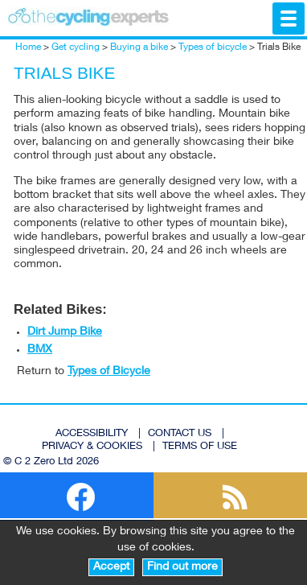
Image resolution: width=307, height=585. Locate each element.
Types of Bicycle (109, 371)
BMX (39, 350)
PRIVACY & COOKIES (92, 447)
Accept (111, 567)
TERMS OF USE (199, 447)
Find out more (182, 567)
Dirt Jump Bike (64, 332)
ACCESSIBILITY (91, 434)
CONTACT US (179, 434)
